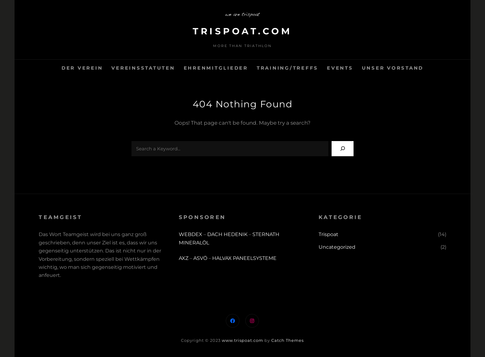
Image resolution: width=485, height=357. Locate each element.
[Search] (343, 148)
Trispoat (328, 234)
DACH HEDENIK (227, 234)
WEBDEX (191, 234)
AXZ (183, 258)
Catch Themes (287, 340)
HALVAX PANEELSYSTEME (244, 258)
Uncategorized (337, 247)
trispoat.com (242, 31)
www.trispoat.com (242, 340)
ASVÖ (200, 258)
